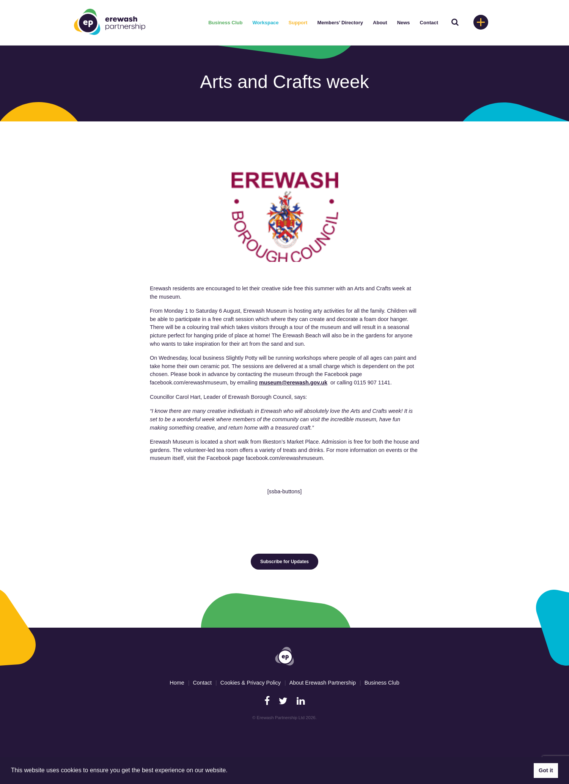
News (403, 22)
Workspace (265, 22)
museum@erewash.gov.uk (293, 382)
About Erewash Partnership (322, 683)
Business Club (225, 22)
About (380, 22)
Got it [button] (546, 770)
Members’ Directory (340, 22)
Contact (429, 22)
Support (298, 22)
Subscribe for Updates (284, 561)
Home (177, 683)
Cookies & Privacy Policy (250, 683)
